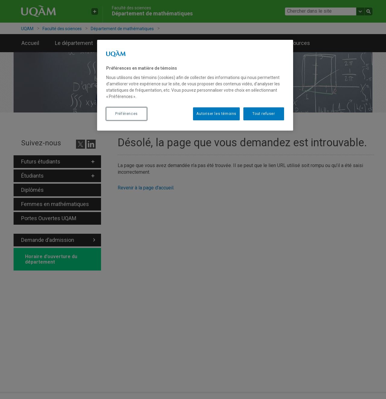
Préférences (126, 114)
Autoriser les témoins (216, 114)
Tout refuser (263, 114)
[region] (195, 85)
